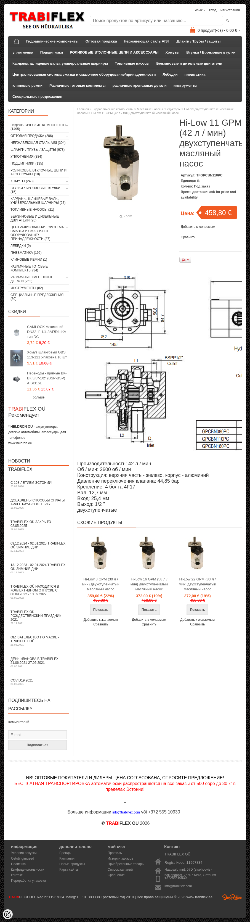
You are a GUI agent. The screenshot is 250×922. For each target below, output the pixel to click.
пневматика (195, 74)
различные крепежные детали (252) (31, 279)
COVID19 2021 (38, 681)
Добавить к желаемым (198, 227)
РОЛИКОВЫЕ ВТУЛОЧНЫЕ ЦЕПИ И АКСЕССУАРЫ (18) (38, 172)
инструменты (185, 85)
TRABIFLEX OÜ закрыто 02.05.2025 (38, 525)
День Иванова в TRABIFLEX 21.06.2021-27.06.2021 (38, 662)
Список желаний (120, 869)
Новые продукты (72, 864)
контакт (17, 875)
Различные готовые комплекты (77, 85)
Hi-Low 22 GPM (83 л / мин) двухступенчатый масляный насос (197, 584)
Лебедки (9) (20, 246)
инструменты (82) (26, 288)
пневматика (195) (26, 253)
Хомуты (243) (22, 181)
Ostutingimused (22, 858)
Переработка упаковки (28, 881)
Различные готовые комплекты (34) (29, 268)
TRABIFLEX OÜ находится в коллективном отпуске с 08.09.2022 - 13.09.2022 (38, 592)
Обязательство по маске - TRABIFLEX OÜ (38, 640)
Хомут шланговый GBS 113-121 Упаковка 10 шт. (47, 354)
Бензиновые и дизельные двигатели (189, 63)
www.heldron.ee (20, 443)
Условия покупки (24, 853)
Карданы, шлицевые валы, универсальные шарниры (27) (37, 201)
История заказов (120, 858)
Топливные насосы (132, 63)
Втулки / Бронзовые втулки (210, 52)
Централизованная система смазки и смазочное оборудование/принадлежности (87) (37, 233)
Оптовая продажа (101, 41)
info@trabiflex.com (178, 886)
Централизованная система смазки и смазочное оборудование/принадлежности (84, 74)
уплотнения (22, 52)
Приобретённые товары (126, 864)
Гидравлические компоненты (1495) (38, 127)
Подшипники (51, 52)
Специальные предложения (37, 96)
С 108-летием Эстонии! (38, 484)
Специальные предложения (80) (36, 297)
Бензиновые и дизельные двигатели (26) (34, 218)
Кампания (67, 858)
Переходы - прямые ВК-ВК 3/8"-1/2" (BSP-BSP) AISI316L (47, 378)
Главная (83, 109)
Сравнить (188, 237)
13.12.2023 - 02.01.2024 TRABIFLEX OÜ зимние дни (38, 568)
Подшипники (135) (26, 163)
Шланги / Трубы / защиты (197, 41)
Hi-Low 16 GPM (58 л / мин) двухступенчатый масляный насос (149, 584)
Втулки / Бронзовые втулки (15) (35, 190)
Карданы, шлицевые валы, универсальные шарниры (60, 63)
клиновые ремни (27, 85)
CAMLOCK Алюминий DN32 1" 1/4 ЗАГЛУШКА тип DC (46, 332)
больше (39, 397)
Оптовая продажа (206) (31, 136)
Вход (213, 10)
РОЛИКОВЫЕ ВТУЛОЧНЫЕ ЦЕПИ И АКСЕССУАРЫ (114, 52)
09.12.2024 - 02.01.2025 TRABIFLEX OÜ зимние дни (38, 546)
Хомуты (173, 52)
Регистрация (230, 10)
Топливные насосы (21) (32, 210)
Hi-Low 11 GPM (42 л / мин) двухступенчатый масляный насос (135, 113)
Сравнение (116, 875)
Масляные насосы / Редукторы (158, 109)
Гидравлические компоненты (52, 41)
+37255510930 (175, 878)
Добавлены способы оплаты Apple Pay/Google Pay (38, 503)
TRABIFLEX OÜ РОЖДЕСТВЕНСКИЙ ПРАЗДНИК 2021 (38, 617)
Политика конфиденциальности (27, 864)
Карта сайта (68, 869)
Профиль (115, 853)
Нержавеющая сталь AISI (146, 41)
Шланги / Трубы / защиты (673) (37, 150)
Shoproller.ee (232, 897)
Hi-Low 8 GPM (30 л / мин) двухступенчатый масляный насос (100, 584)
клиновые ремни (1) (28, 259)
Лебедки (170, 74)
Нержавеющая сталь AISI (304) (38, 143)
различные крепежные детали (140, 85)
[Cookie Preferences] (8, 914)
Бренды (65, 853)
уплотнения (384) (26, 156)
